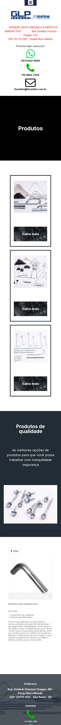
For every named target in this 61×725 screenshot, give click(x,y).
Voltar (14, 551)
